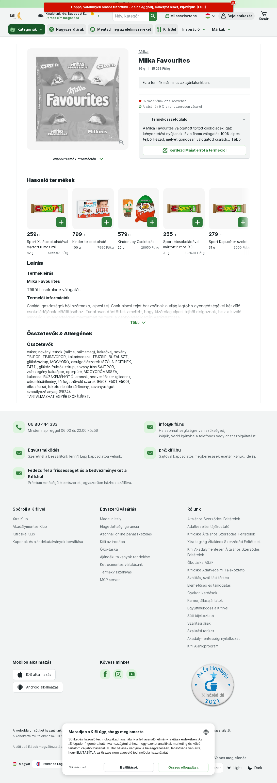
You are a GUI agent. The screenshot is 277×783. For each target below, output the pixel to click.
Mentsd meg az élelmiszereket (120, 29)
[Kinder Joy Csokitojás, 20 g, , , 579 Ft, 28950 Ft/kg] (138, 208)
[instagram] (118, 674)
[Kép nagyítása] (121, 143)
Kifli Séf (166, 29)
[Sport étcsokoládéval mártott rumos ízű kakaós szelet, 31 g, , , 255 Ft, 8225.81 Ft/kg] (184, 208)
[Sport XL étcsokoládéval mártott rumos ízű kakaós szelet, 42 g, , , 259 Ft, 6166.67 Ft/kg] (47, 208)
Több (236, 139)
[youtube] (131, 674)
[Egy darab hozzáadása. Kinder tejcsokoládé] (107, 222)
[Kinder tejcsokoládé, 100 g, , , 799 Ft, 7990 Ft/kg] (93, 208)
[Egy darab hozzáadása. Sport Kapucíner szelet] (243, 222)
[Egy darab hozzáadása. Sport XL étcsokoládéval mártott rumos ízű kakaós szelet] (61, 222)
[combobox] (130, 16)
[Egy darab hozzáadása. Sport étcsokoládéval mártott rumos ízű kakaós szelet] (197, 222)
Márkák (221, 29)
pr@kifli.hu (170, 450)
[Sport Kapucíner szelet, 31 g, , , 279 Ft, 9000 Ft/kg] (229, 208)
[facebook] (105, 674)
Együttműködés (43, 450)
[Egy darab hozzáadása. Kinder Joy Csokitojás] (152, 222)
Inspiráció (194, 29)
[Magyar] (209, 16)
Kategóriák (26, 29)
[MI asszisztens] (181, 16)
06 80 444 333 (42, 424)
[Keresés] (153, 16)
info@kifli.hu (171, 424)
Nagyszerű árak (66, 29)
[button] (236, 16)
